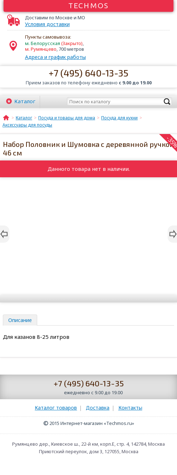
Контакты (130, 407)
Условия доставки (47, 24)
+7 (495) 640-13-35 (88, 72)
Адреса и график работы (55, 57)
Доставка (97, 407)
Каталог (24, 101)
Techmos (88, 5)
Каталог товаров (56, 407)
